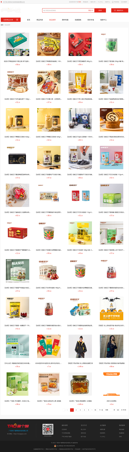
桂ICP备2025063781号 (88, 449)
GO (118, 410)
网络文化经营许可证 (51, 449)
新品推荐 (52, 20)
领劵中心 (103, 20)
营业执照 (77, 449)
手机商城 (116, 2)
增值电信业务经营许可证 (65, 449)
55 (95, 410)
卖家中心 (107, 2)
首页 (28, 20)
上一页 (66, 410)
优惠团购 (78, 20)
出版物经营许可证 (38, 449)
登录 (79, 2)
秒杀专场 (91, 20)
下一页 (101, 410)
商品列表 (40, 20)
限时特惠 (65, 20)
